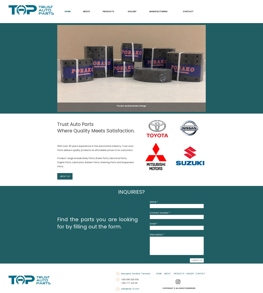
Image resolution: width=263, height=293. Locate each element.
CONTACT (200, 273)
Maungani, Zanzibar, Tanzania (135, 273)
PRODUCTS (179, 273)
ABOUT (167, 273)
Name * (154, 201)
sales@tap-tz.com (130, 288)
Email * (153, 223)
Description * (157, 234)
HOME (159, 273)
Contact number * (160, 212)
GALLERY (190, 273)
